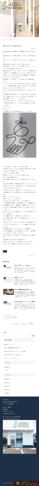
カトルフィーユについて (10, 358)
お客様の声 (7, 367)
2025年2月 (7, 379)
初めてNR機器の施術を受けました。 (14, 348)
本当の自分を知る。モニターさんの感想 (14, 351)
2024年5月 (7, 386)
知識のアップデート (9, 344)
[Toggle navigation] (33, 6)
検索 (5, 332)
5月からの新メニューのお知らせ (12, 355)
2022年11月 (7, 389)
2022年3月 (7, 393)
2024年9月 (7, 383)
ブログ (5, 251)
